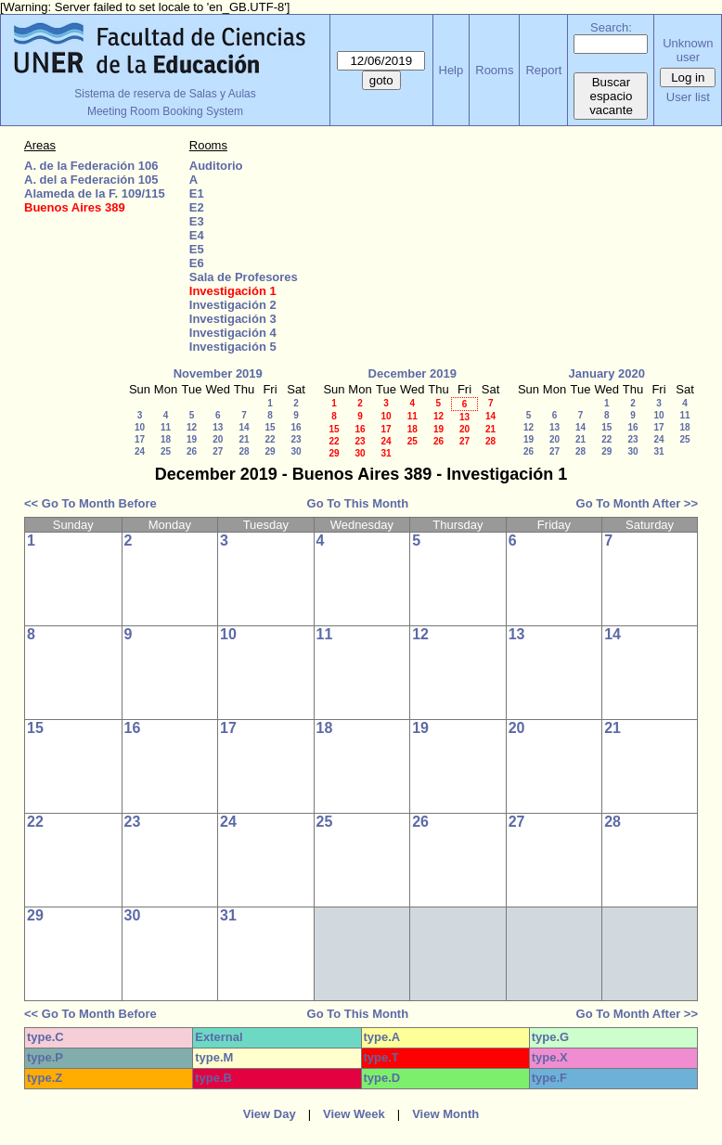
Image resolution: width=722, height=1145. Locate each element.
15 (269, 427)
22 (269, 439)
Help (451, 70)
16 (295, 427)
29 (269, 451)
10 (140, 427)
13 (218, 427)
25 (166, 451)
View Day (269, 1114)
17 (140, 439)
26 (192, 451)
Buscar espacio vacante (611, 96)
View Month (445, 1114)
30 (295, 451)
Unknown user (688, 50)
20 (218, 439)
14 (244, 427)
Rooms (494, 70)
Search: (611, 27)
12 (192, 427)
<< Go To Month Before (90, 503)
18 (166, 439)
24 (140, 451)
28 (244, 451)
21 (244, 439)
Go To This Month (358, 503)
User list (688, 97)
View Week (354, 1114)
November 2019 (218, 373)
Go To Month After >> (637, 503)
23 (295, 439)
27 (218, 451)
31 (385, 453)
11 (166, 427)
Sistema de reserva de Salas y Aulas (164, 93)
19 (192, 439)
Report (543, 70)
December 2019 (412, 373)
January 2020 (607, 373)
